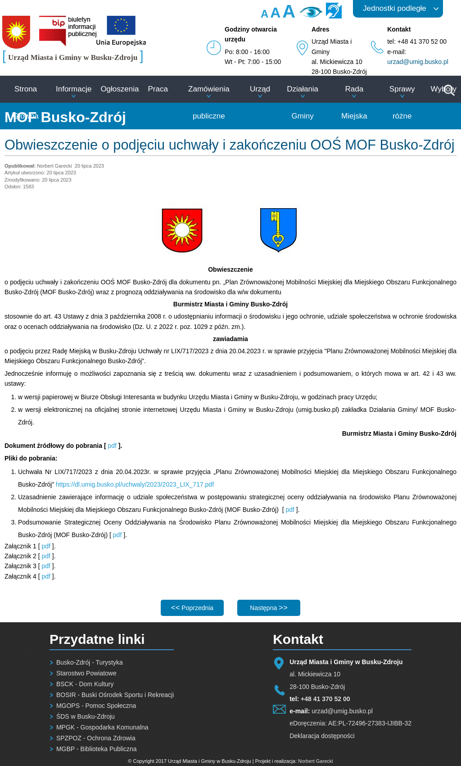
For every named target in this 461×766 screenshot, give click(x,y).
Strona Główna (26, 102)
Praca (157, 89)
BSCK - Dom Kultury (85, 684)
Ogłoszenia (119, 89)
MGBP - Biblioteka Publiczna (96, 748)
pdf (113, 445)
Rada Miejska (354, 102)
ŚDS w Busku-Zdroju (85, 716)
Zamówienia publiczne (209, 102)
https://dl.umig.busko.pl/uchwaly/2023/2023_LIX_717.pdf (135, 484)
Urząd (260, 89)
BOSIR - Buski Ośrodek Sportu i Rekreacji (115, 694)
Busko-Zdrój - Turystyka (89, 662)
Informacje (73, 89)
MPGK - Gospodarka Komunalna (102, 727)
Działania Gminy (302, 102)
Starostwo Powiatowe (86, 673)
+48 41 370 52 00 (325, 698)
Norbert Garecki (315, 761)
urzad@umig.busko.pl (417, 61)
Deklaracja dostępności (322, 735)
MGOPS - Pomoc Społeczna (96, 705)
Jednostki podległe (394, 8)
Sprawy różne (402, 102)
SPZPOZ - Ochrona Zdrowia (96, 738)
